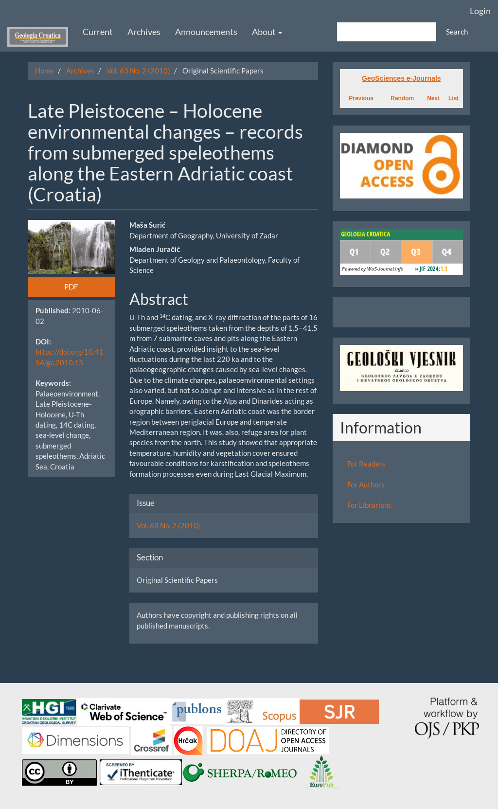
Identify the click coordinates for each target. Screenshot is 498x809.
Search (457, 31)
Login (480, 10)
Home (44, 70)
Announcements (206, 31)
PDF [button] (71, 286)
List (453, 98)
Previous (361, 98)
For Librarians (369, 505)
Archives (143, 31)
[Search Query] (386, 31)
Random (402, 98)
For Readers (366, 463)
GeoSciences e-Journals (401, 78)
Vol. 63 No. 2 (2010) (138, 70)
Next (433, 98)
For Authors (366, 484)
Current (98, 31)
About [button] (267, 31)
